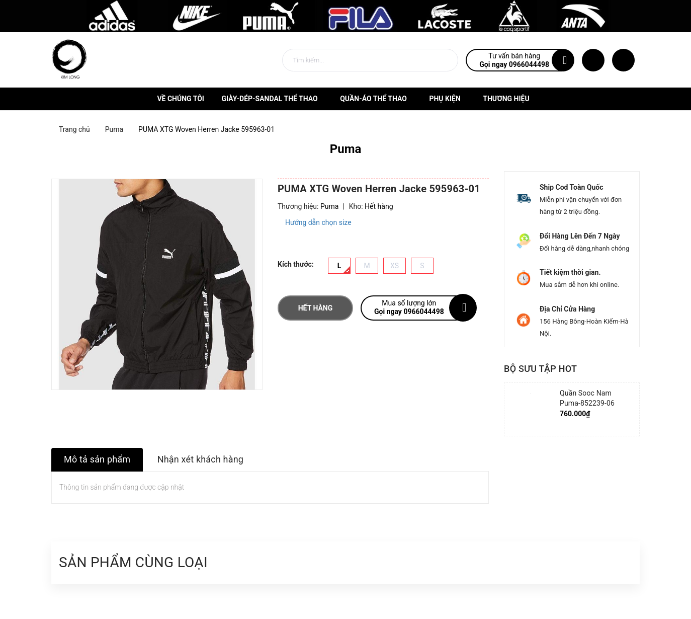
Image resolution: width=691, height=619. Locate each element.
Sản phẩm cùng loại (133, 562)
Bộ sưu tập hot (540, 368)
